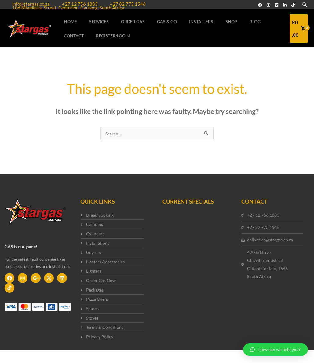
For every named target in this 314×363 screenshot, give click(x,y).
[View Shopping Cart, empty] (296, 32)
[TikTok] (293, 5)
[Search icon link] (305, 5)
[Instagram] (268, 5)
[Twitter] (276, 5)
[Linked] (284, 5)
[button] (275, 349)
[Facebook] (260, 5)
